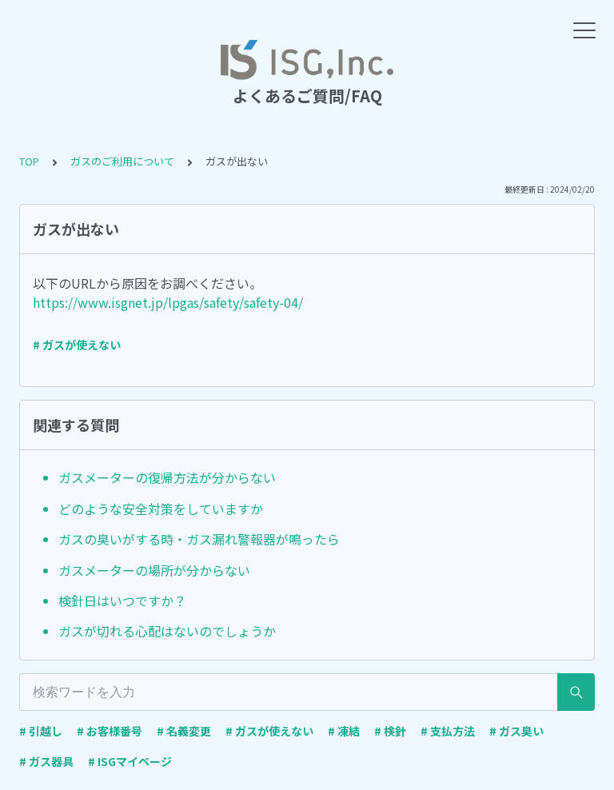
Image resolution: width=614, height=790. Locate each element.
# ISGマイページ (130, 761)
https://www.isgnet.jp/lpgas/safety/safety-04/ (168, 302)
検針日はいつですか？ (122, 600)
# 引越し (40, 731)
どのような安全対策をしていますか (160, 508)
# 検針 (390, 731)
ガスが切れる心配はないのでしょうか (167, 630)
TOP (29, 161)
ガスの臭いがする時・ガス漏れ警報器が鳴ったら (199, 539)
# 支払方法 (448, 731)
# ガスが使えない (77, 345)
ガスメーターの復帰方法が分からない (167, 477)
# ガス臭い (516, 731)
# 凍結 (344, 731)
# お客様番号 (109, 731)
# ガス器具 (46, 761)
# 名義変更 (184, 731)
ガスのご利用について (122, 161)
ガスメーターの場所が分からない (154, 570)
